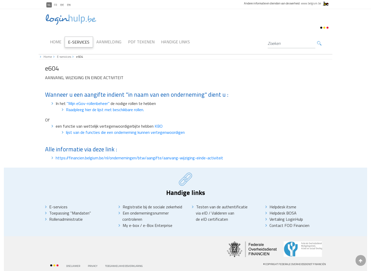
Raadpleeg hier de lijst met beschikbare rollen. (105, 109)
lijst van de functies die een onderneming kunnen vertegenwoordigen (125, 132)
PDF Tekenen (141, 42)
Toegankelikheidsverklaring (124, 266)
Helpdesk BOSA (283, 213)
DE (62, 5)
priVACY (92, 266)
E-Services (78, 42)
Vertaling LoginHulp (286, 219)
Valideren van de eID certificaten (215, 216)
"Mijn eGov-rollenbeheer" (89, 103)
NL (49, 5)
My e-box (131, 225)
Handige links (175, 42)
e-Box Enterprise (157, 225)
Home (55, 42)
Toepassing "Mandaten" (70, 213)
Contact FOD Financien (289, 225)
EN (69, 5)
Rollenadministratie (66, 219)
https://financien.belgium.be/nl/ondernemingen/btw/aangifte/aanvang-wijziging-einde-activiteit (139, 158)
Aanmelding (108, 42)
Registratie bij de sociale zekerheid (152, 207)
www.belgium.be (311, 3)
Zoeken (319, 43)
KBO (159, 126)
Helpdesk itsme (282, 207)
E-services (64, 56)
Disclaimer (73, 266)
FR (55, 5)
